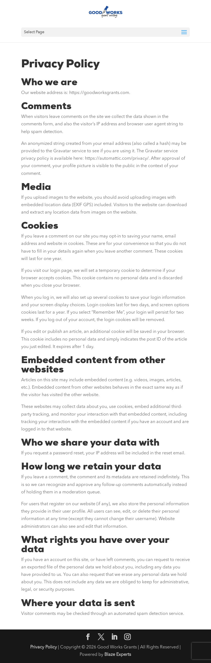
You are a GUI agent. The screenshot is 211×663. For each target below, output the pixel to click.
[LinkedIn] (114, 638)
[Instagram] (127, 638)
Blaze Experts (117, 655)
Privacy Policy (43, 647)
